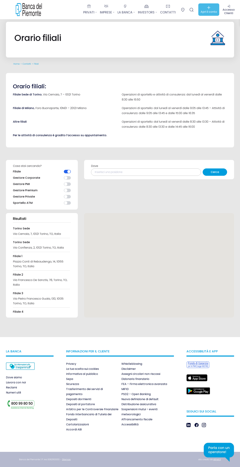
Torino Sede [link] (21, 228)
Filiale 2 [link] (18, 275)
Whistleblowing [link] (131, 364)
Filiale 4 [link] (18, 312)
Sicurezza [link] (72, 384)
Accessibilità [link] (129, 424)
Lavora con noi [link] (16, 382)
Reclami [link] (11, 387)
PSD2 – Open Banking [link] (136, 394)
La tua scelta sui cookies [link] (82, 369)
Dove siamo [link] (14, 377)
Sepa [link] (69, 379)
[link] (26, 9)
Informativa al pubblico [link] (82, 374)
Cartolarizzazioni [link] (77, 424)
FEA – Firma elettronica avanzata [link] (144, 384)
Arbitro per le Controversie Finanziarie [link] (92, 409)
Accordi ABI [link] (74, 429)
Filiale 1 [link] (17, 256)
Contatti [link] (26, 63)
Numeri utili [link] (13, 393)
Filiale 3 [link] (18, 293)
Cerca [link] (215, 172)
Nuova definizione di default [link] (140, 399)
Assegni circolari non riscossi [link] (140, 374)
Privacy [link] (71, 364)
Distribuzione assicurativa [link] (138, 404)
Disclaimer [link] (128, 369)
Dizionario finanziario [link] (135, 379)
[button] (165, 238)
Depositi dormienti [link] (78, 399)
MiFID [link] (125, 389)
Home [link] (16, 63)
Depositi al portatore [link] (80, 404)
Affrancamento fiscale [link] (136, 419)
